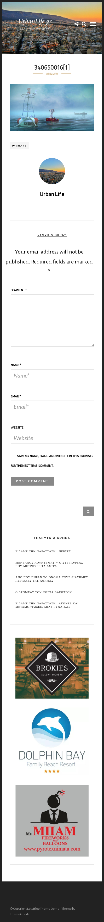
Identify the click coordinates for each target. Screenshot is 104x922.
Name (16, 365)
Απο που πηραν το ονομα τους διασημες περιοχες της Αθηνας (51, 579)
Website (17, 427)
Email (16, 396)
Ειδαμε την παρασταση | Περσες (43, 551)
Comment (19, 290)
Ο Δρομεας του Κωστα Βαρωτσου (43, 592)
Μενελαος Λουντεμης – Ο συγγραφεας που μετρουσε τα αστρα (49, 564)
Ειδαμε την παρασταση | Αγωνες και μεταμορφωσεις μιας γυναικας (47, 605)
